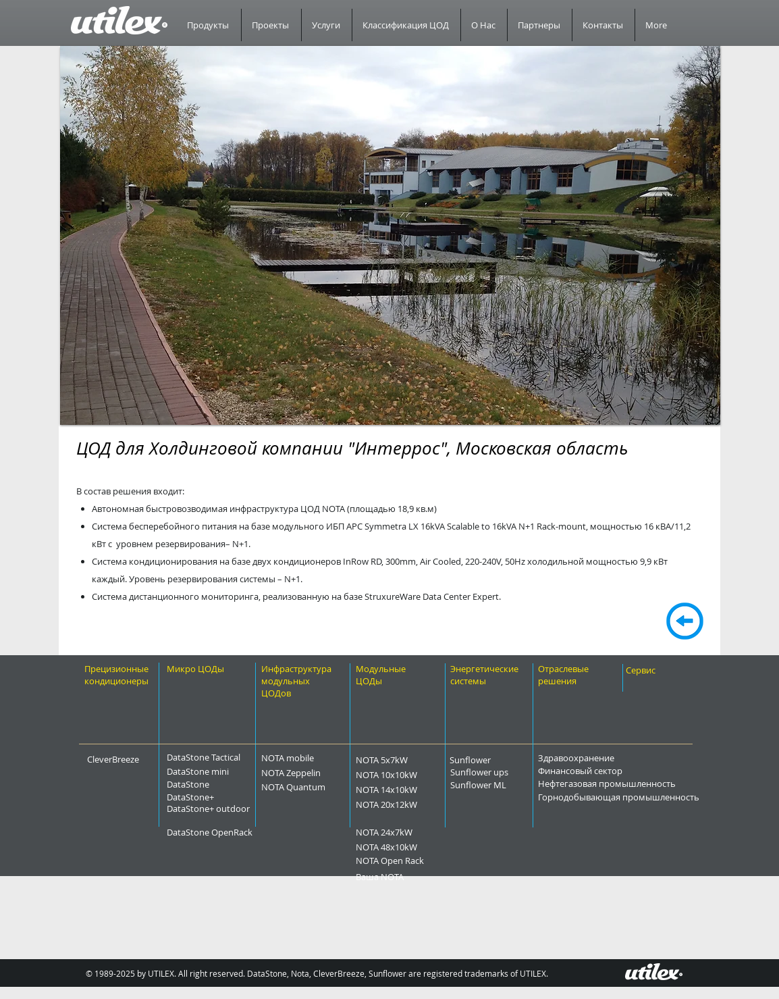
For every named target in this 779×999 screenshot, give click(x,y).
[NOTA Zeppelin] (318, 773)
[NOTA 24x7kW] (410, 832)
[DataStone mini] (211, 771)
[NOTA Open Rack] (420, 860)
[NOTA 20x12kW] (414, 804)
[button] (390, 235)
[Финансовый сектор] (617, 770)
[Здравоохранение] (609, 757)
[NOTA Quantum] (322, 787)
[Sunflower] (487, 759)
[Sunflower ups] (504, 772)
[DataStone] (206, 784)
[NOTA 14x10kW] (414, 789)
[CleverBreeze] (122, 759)
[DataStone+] (211, 797)
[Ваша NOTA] (402, 876)
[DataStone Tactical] (211, 757)
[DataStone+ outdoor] (244, 808)
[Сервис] (654, 670)
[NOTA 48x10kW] (414, 847)
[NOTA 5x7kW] (406, 759)
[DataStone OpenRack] (246, 832)
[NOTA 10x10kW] (414, 774)
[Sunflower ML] (501, 784)
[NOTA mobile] (311, 758)
